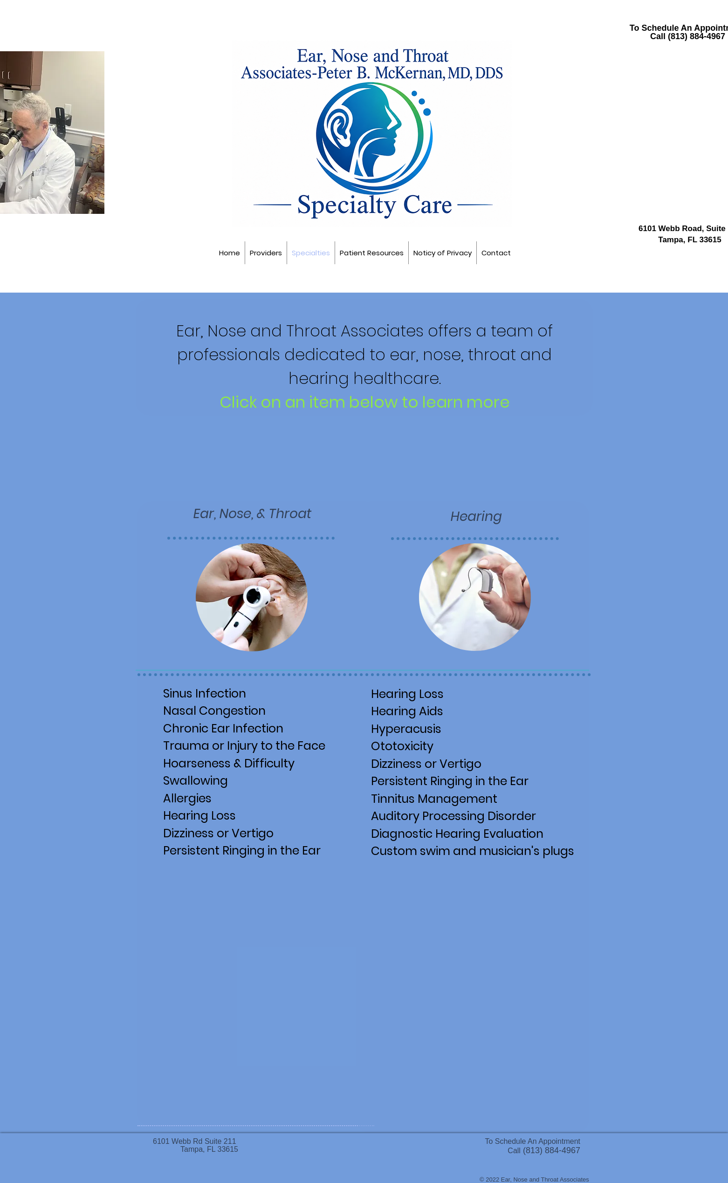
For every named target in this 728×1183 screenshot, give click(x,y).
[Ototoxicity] (421, 748)
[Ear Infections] (224, 728)
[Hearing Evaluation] (469, 834)
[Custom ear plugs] (469, 851)
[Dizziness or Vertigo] (241, 832)
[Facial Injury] (243, 746)
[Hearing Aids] (421, 713)
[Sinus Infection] (211, 694)
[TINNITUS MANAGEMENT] (450, 798)
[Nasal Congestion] (222, 710)
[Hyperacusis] (421, 729)
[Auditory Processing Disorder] (481, 815)
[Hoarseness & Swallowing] (251, 773)
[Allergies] (206, 797)
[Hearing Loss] (206, 814)
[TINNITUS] (237, 851)
